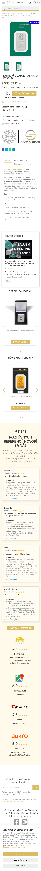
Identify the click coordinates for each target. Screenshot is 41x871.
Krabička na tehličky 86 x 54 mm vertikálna (20, 331)
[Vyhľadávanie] (20, 8)
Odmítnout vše (21, 865)
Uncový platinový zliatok (13, 169)
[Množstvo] (4, 93)
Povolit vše (20, 854)
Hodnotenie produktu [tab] (22, 164)
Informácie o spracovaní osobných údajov (17, 846)
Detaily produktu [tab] (20, 160)
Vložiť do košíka (24, 93)
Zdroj (6, 498)
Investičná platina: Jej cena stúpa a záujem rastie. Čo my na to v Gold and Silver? (19, 263)
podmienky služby (23, 801)
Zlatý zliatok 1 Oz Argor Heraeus (20, 396)
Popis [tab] (7, 160)
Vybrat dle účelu (20, 860)
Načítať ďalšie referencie (20, 628)
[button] (20, 351)
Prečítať (7, 280)
